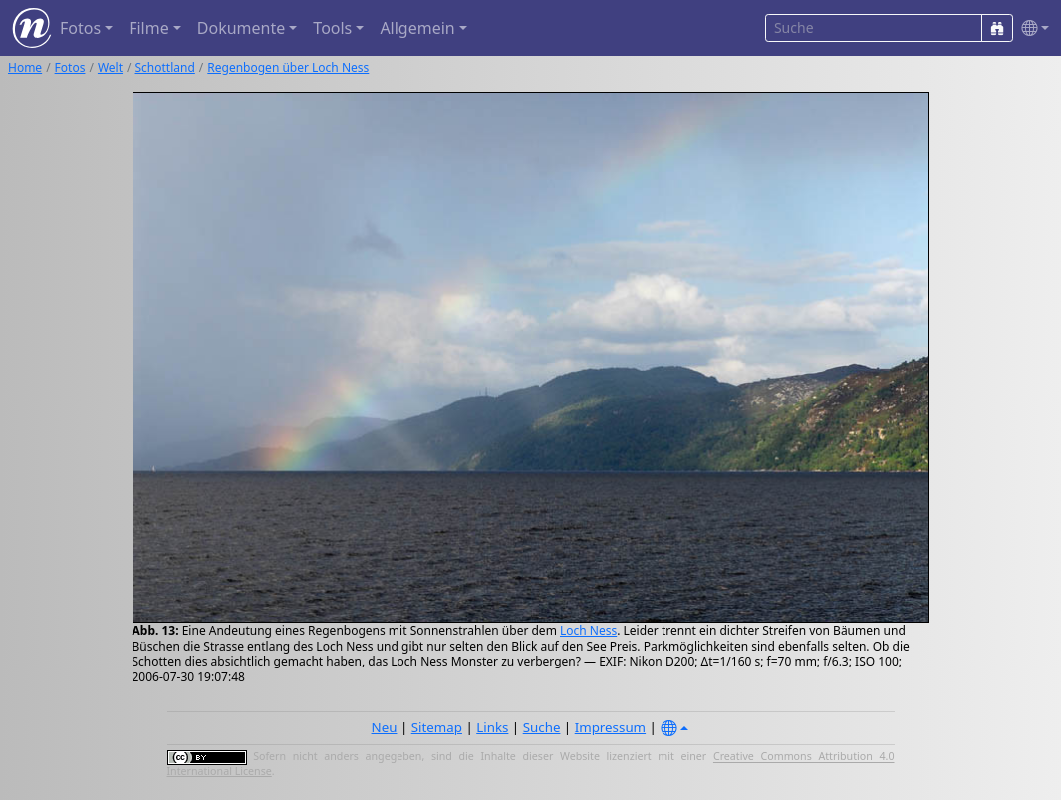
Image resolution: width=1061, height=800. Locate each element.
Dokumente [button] (241, 28)
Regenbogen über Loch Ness (288, 67)
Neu (385, 727)
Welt (110, 67)
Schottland (165, 67)
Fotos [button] (80, 28)
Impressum (610, 727)
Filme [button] (149, 28)
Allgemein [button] (417, 28)
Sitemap (436, 727)
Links (492, 727)
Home (25, 67)
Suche (542, 727)
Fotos (70, 67)
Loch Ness (588, 630)
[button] (1031, 28)
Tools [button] (332, 28)
